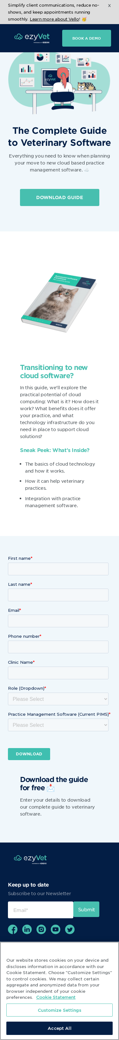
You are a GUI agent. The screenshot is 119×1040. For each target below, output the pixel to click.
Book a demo (86, 38)
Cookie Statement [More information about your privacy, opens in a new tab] (56, 997)
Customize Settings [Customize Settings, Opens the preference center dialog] (59, 1010)
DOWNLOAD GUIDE (59, 197)
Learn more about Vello (54, 19)
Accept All (59, 1028)
